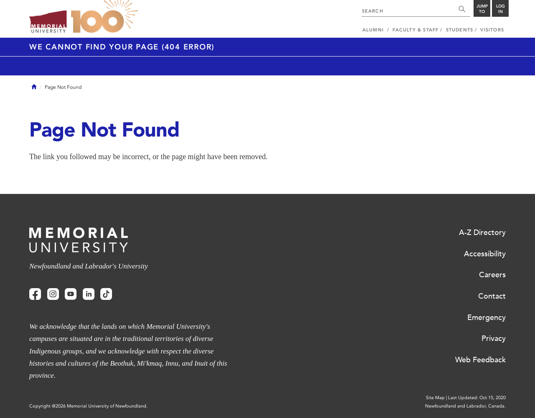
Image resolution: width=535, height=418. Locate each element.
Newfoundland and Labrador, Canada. (465, 406)
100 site (104, 17)
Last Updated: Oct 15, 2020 (477, 397)
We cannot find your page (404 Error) (121, 47)
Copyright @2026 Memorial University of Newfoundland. (88, 406)
